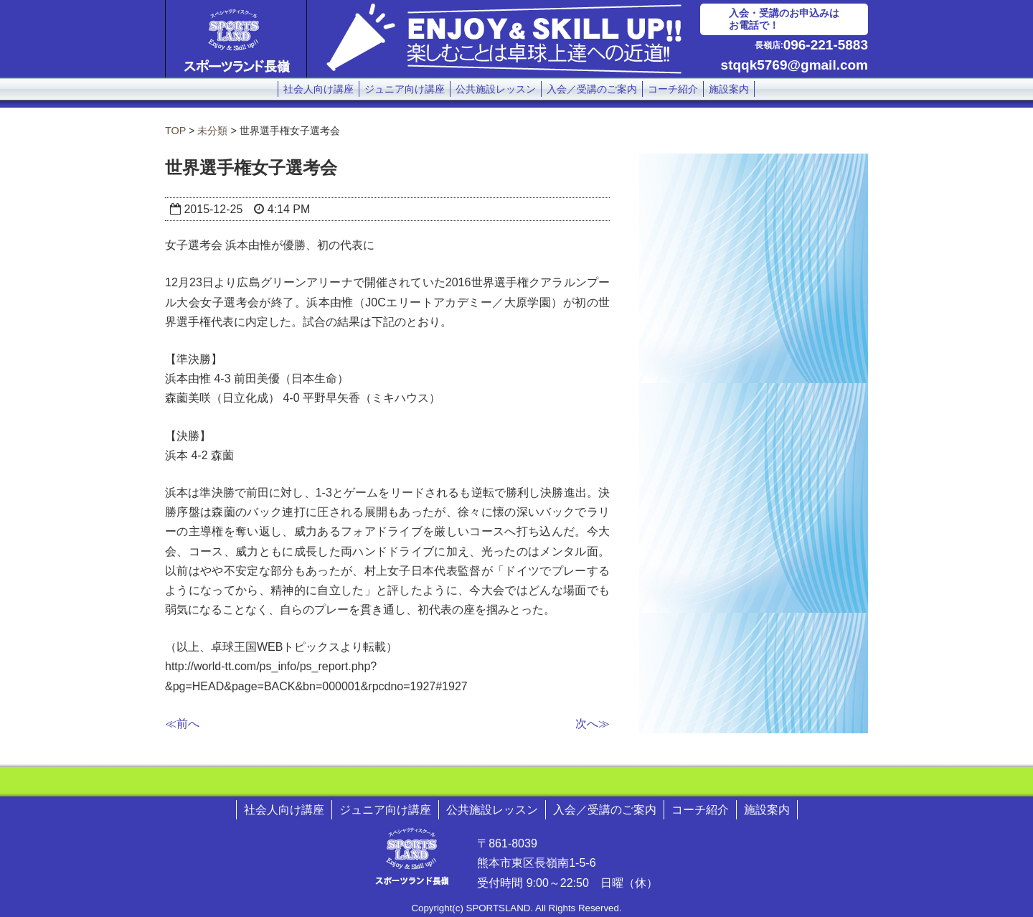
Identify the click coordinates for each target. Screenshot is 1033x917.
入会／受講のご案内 (592, 89)
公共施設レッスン (496, 89)
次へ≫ (592, 724)
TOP (175, 130)
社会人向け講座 (318, 89)
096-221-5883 (825, 44)
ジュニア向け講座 (404, 89)
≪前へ (182, 724)
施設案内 (729, 89)
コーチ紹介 (673, 89)
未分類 (212, 130)
